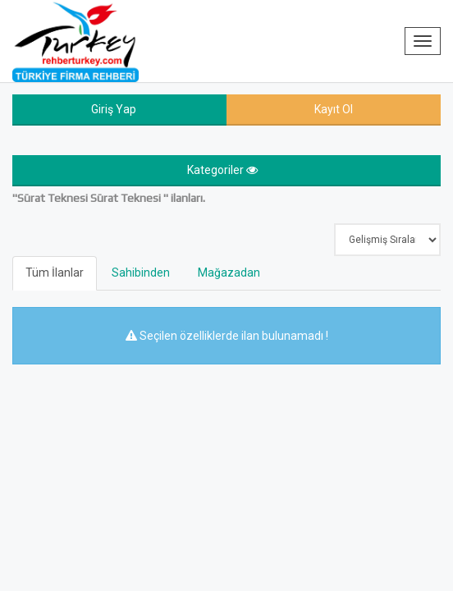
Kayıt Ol (333, 109)
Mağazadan (229, 272)
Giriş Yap (113, 109)
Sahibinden (141, 272)
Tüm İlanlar (54, 272)
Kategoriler (222, 169)
